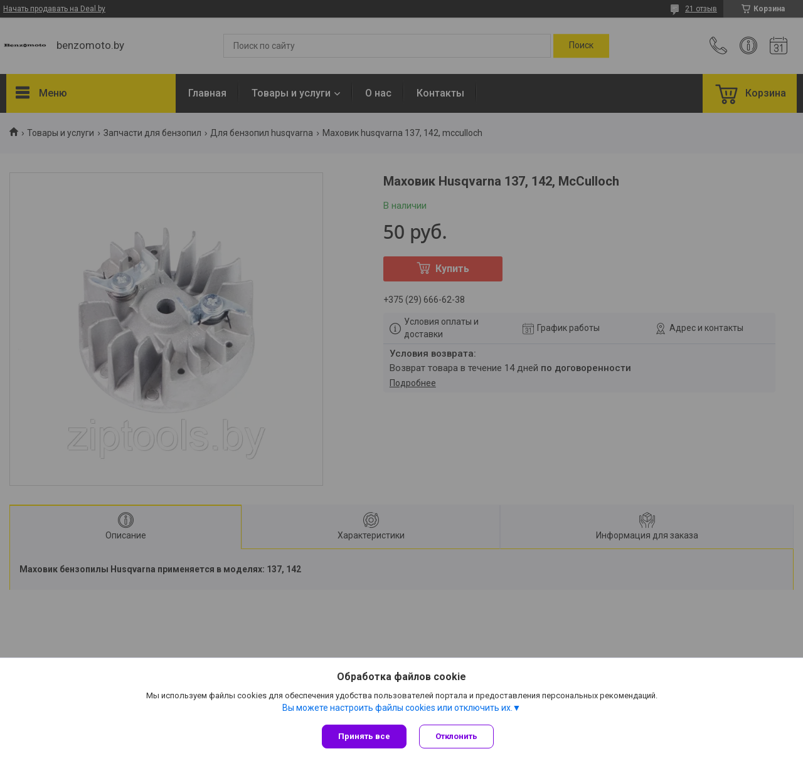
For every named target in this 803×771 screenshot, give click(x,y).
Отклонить (456, 736)
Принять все (364, 736)
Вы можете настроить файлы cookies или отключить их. (397, 708)
